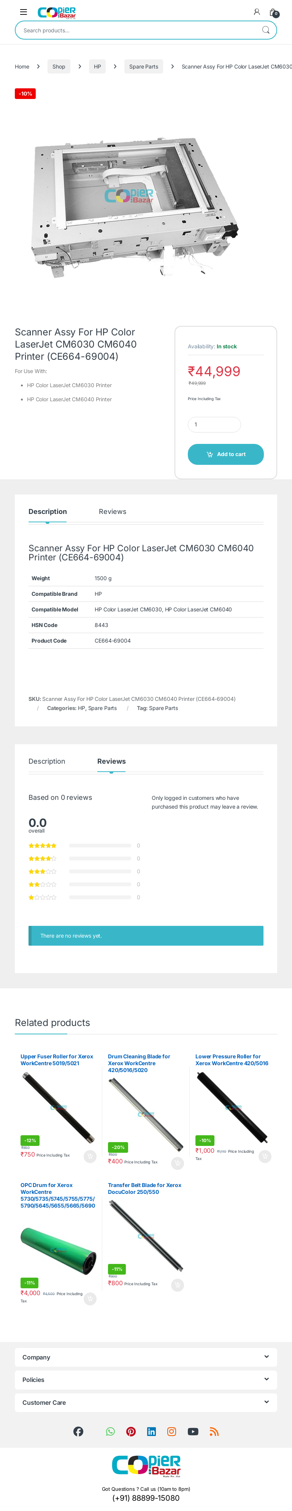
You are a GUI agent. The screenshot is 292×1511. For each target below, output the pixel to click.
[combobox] (135, 30)
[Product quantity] (214, 424)
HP (97, 66)
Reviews (112, 511)
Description (48, 511)
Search (265, 30)
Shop (58, 66)
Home (22, 66)
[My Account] (257, 11)
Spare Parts (143, 66)
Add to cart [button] (90, 1156)
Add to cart (231, 454)
